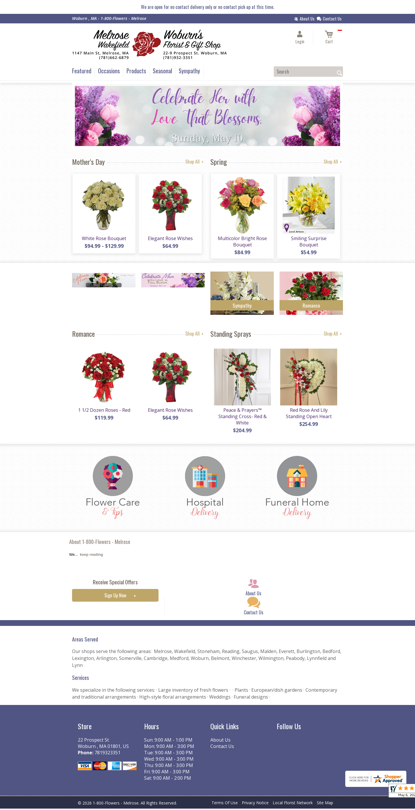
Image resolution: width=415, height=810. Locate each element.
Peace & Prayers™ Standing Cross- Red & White (242, 417)
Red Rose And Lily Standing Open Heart (308, 414)
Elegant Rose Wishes (170, 239)
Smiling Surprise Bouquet (308, 242)
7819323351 (107, 754)
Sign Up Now (115, 596)
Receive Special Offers (115, 583)
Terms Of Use (225, 804)
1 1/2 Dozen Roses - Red (104, 411)
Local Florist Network (293, 804)
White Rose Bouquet (104, 239)
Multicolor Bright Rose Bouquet (242, 242)
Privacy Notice (255, 804)
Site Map (325, 804)
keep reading (91, 556)
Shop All (195, 161)
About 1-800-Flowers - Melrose (99, 543)
